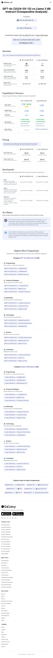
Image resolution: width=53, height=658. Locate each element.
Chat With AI (4, 563)
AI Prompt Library (5, 524)
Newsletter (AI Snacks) (6, 601)
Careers (3, 637)
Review (3, 608)
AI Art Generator (5, 539)
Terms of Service (5, 641)
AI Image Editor (5, 560)
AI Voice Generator (6, 546)
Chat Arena (4, 565)
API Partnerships (5, 615)
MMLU (5, 179)
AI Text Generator (5, 544)
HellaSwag (6, 196)
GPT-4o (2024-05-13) (26, 35)
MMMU (5, 188)
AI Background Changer (7, 577)
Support (3, 618)
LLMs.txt (3, 646)
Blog (2, 632)
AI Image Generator (6, 527)
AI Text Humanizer (5, 549)
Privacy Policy (4, 639)
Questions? (4, 634)
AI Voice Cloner (5, 567)
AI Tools (3, 606)
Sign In (3, 596)
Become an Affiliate (6, 603)
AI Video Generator (6, 532)
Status (2, 620)
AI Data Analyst (5, 575)
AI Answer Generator (6, 587)
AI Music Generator (6, 534)
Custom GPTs (4, 572)
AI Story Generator (5, 579)
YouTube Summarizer (6, 570)
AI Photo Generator (6, 529)
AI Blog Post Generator (6, 582)
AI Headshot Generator (7, 536)
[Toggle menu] (50, 2)
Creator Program (5, 613)
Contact (3, 629)
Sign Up (3, 594)
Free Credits (4, 610)
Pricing (3, 598)
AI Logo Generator (5, 541)
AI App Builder (4, 553)
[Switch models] (26, 24)
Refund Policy (4, 644)
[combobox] (26, 20)
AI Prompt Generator (6, 584)
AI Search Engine (5, 551)
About (2, 627)
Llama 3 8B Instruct (42, 35)
